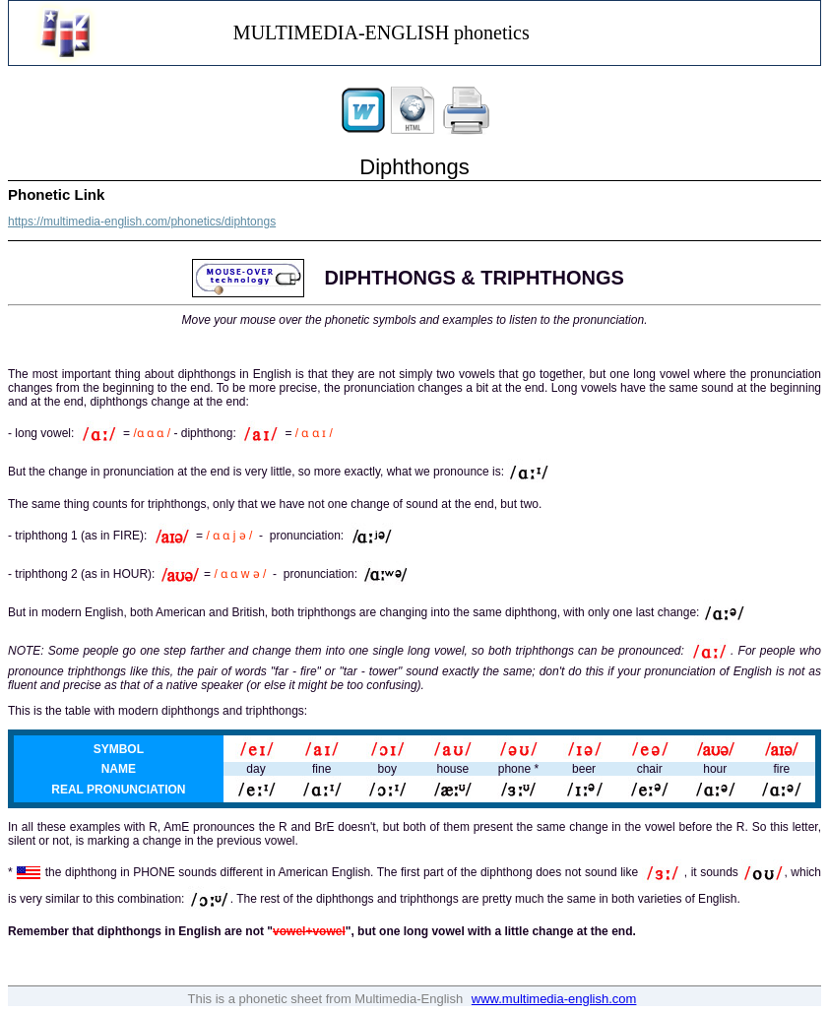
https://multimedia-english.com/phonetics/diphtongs (142, 221)
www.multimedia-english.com (554, 998)
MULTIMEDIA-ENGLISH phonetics (381, 32)
